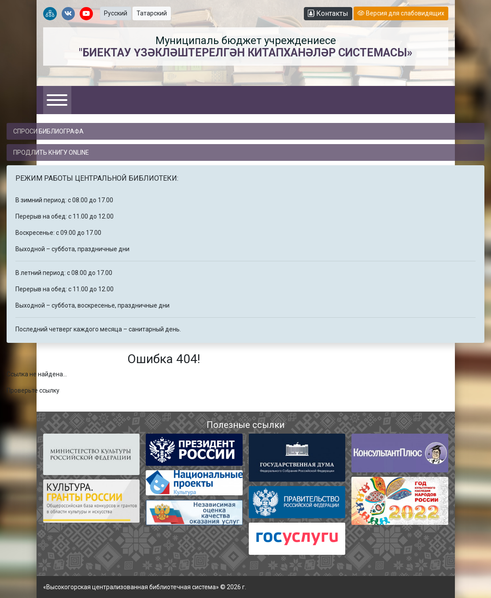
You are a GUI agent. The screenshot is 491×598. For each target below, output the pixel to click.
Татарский (152, 13)
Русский (115, 13)
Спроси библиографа (48, 131)
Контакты (328, 13)
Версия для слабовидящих (401, 13)
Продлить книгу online (51, 152)
